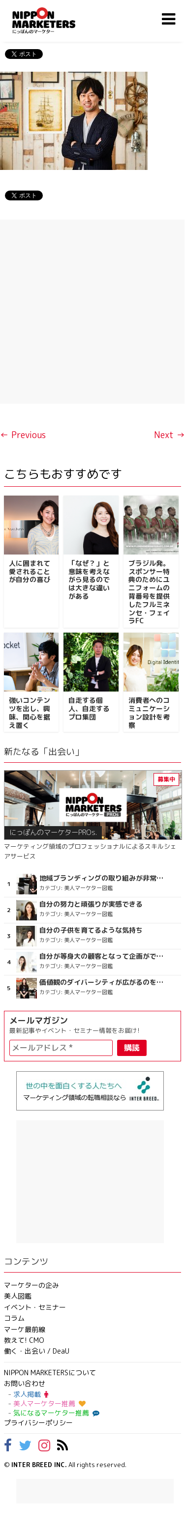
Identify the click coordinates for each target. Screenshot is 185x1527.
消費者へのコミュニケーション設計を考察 (149, 712)
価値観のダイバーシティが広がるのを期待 (103, 982)
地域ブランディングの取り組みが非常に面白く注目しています (103, 878)
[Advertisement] (92, 312)
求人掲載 (30, 1394)
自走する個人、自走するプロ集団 (89, 708)
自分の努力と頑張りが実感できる (91, 904)
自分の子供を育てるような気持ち (91, 930)
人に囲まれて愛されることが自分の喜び (29, 571)
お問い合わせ (24, 1383)
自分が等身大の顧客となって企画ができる (103, 956)
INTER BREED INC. (39, 1464)
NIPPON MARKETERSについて (50, 1372)
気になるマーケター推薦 (55, 1412)
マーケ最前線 (24, 1329)
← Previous (23, 435)
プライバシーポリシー (38, 1422)
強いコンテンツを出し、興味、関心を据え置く (29, 712)
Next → (169, 435)
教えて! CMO (24, 1340)
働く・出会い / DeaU (36, 1351)
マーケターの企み (31, 1285)
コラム (14, 1318)
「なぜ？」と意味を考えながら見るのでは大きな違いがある (89, 579)
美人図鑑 (17, 1296)
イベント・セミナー (35, 1307)
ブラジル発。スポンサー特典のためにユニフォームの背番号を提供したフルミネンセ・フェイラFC (149, 592)
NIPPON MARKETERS (53, 20)
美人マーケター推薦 (49, 1403)
